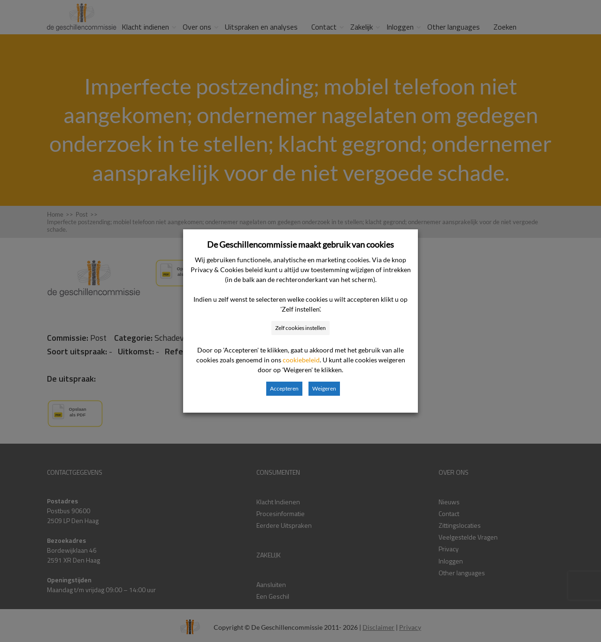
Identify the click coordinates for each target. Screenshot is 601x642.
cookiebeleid (301, 360)
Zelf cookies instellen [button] (300, 327)
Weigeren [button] (324, 388)
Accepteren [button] (284, 388)
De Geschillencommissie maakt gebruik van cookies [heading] (300, 244)
